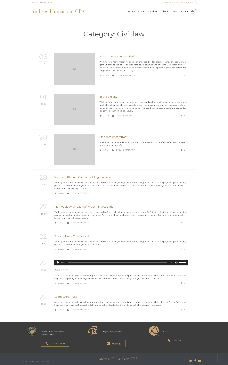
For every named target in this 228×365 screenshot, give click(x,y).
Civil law (120, 75)
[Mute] (176, 262)
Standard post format (113, 137)
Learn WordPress (65, 296)
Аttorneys (130, 75)
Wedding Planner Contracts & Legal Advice (82, 177)
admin (106, 75)
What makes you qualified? (117, 56)
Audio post (61, 270)
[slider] (117, 262)
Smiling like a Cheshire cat (71, 236)
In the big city (108, 96)
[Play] (58, 262)
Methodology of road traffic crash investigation (84, 206)
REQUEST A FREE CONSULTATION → (177, 2)
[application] (121, 262)
